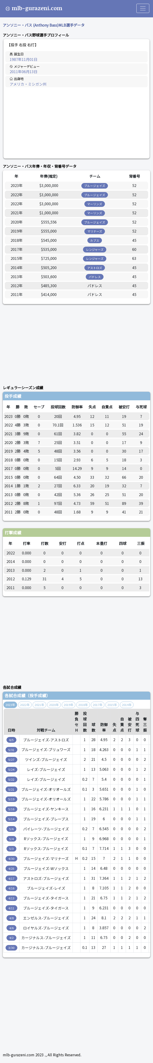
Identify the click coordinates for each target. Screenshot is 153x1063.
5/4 (11, 839)
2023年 (10, 704)
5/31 (11, 750)
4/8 (11, 918)
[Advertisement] (76, 122)
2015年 (112, 704)
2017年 (97, 704)
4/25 (11, 868)
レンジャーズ (95, 249)
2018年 (83, 704)
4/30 (11, 858)
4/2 (11, 938)
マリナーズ (94, 231)
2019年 (68, 704)
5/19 (11, 799)
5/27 (11, 759)
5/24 (11, 769)
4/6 (11, 928)
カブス (94, 240)
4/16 (11, 888)
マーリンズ (94, 204)
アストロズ (94, 268)
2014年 (127, 704)
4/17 (11, 878)
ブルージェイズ (94, 185)
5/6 (11, 829)
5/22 (11, 779)
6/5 (11, 740)
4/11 (11, 908)
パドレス (95, 277)
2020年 (54, 704)
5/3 (11, 848)
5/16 (11, 809)
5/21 (11, 789)
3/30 (11, 947)
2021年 (39, 704)
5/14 (11, 819)
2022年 (25, 704)
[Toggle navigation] (142, 8)
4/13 (11, 898)
